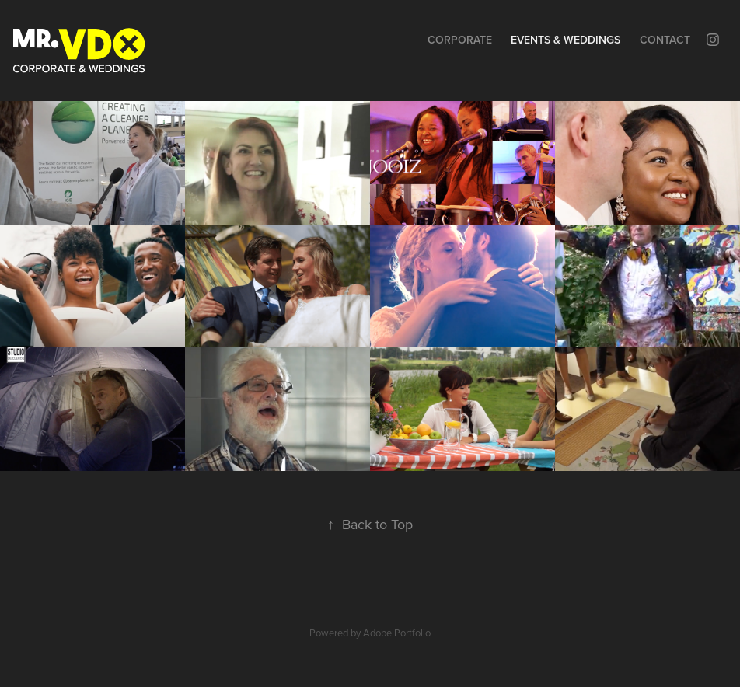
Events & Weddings (565, 39)
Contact (665, 39)
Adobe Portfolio (397, 633)
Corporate (460, 39)
